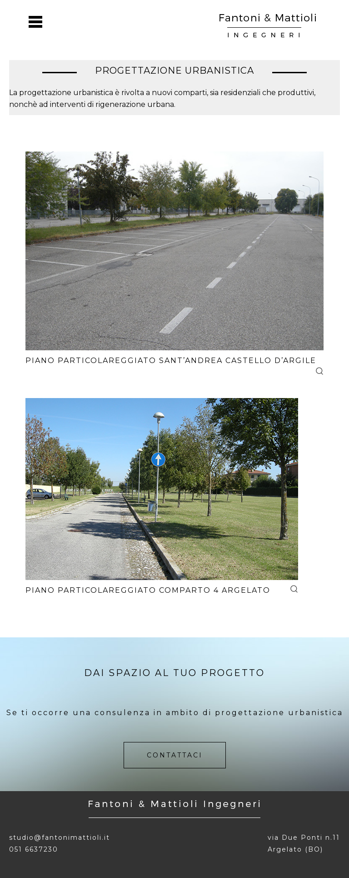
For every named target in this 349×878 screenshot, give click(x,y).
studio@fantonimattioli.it (59, 837)
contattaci (175, 755)
